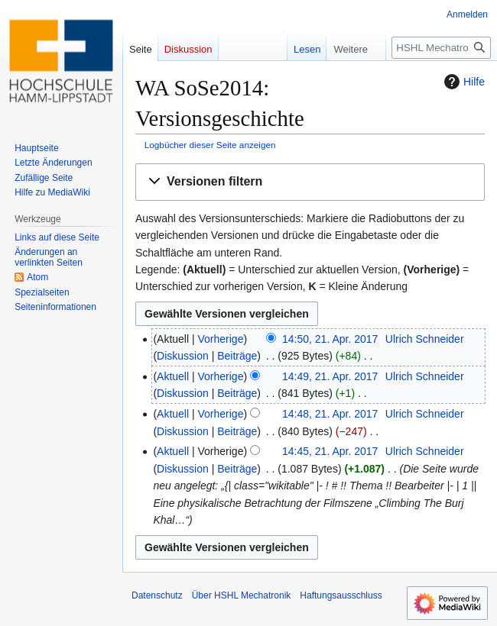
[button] (310, 182)
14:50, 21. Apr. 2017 (330, 339)
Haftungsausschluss (341, 595)
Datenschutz (157, 595)
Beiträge (237, 356)
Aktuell (173, 376)
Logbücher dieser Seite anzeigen (210, 145)
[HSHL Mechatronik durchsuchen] (441, 48)
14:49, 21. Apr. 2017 (330, 376)
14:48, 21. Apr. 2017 (330, 414)
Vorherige (221, 339)
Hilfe (462, 81)
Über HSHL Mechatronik (241, 595)
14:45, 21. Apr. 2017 (330, 451)
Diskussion (183, 356)
